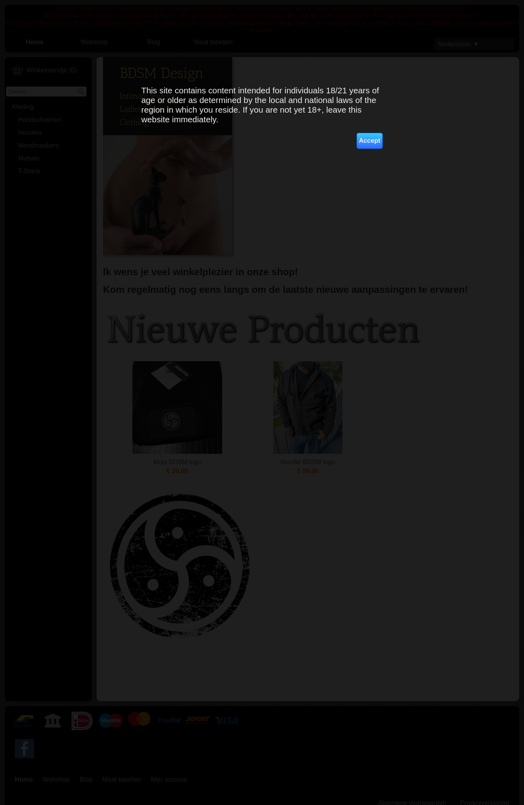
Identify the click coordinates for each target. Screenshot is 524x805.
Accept (369, 140)
